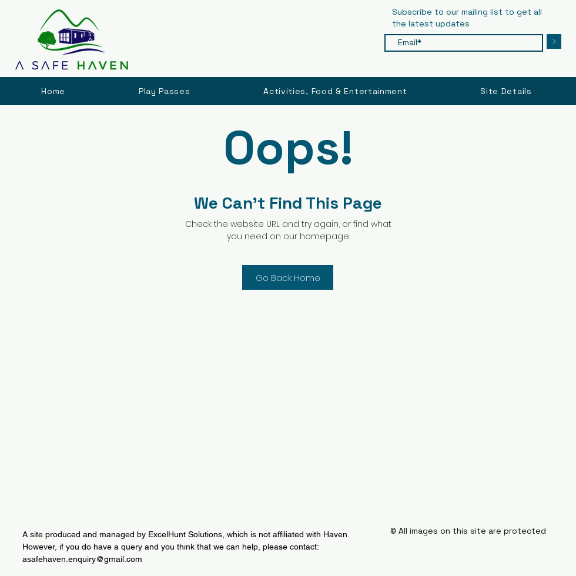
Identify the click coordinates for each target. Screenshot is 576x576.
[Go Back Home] (287, 277)
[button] (506, 91)
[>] (554, 41)
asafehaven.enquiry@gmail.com (82, 559)
